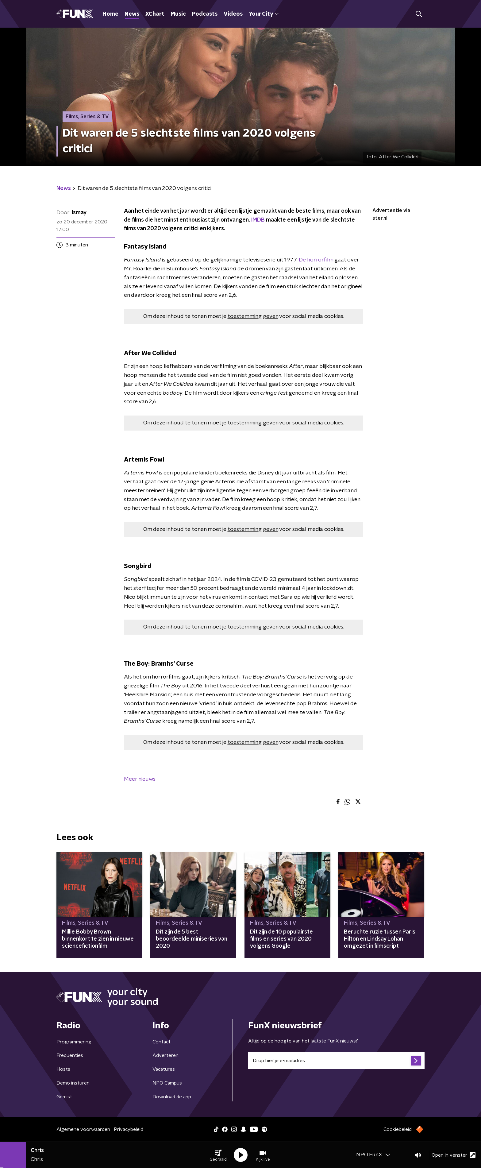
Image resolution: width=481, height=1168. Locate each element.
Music (178, 14)
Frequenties (69, 1055)
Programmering (73, 1041)
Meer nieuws (140, 779)
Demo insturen (73, 1083)
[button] (218, 1155)
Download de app (171, 1096)
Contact (161, 1041)
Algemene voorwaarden (83, 1129)
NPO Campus (167, 1083)
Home (110, 14)
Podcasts (204, 14)
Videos (233, 14)
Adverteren (165, 1055)
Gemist (64, 1096)
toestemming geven (253, 316)
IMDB (258, 220)
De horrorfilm (316, 260)
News (132, 14)
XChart (154, 14)
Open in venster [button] (453, 1155)
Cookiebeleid (397, 1129)
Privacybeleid (128, 1129)
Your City (264, 14)
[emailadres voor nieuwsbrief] (336, 1060)
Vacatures (163, 1069)
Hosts (63, 1069)
